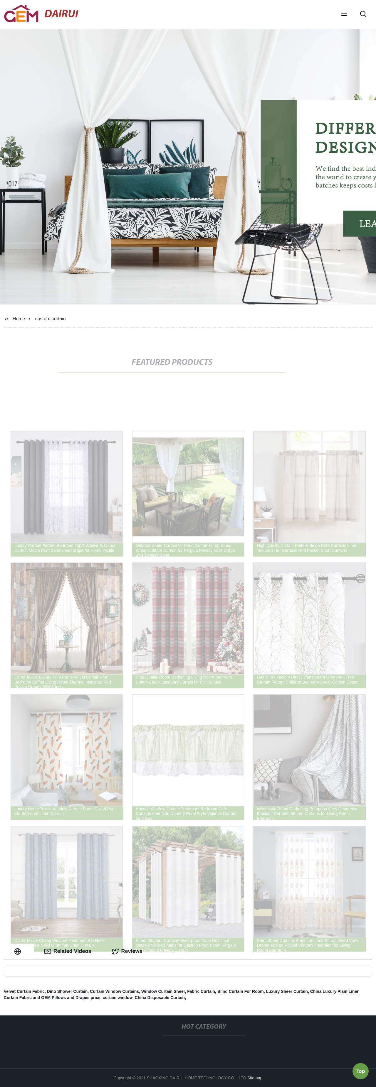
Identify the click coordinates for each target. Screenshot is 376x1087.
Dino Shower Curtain (67, 991)
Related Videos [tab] (67, 951)
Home (19, 318)
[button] (344, 14)
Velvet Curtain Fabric (24, 991)
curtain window (117, 997)
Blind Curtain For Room (240, 991)
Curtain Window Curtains (114, 991)
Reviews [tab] (127, 951)
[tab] (19, 951)
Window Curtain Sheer (163, 991)
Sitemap (254, 1078)
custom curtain (50, 318)
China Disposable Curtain (160, 997)
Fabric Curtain (201, 991)
